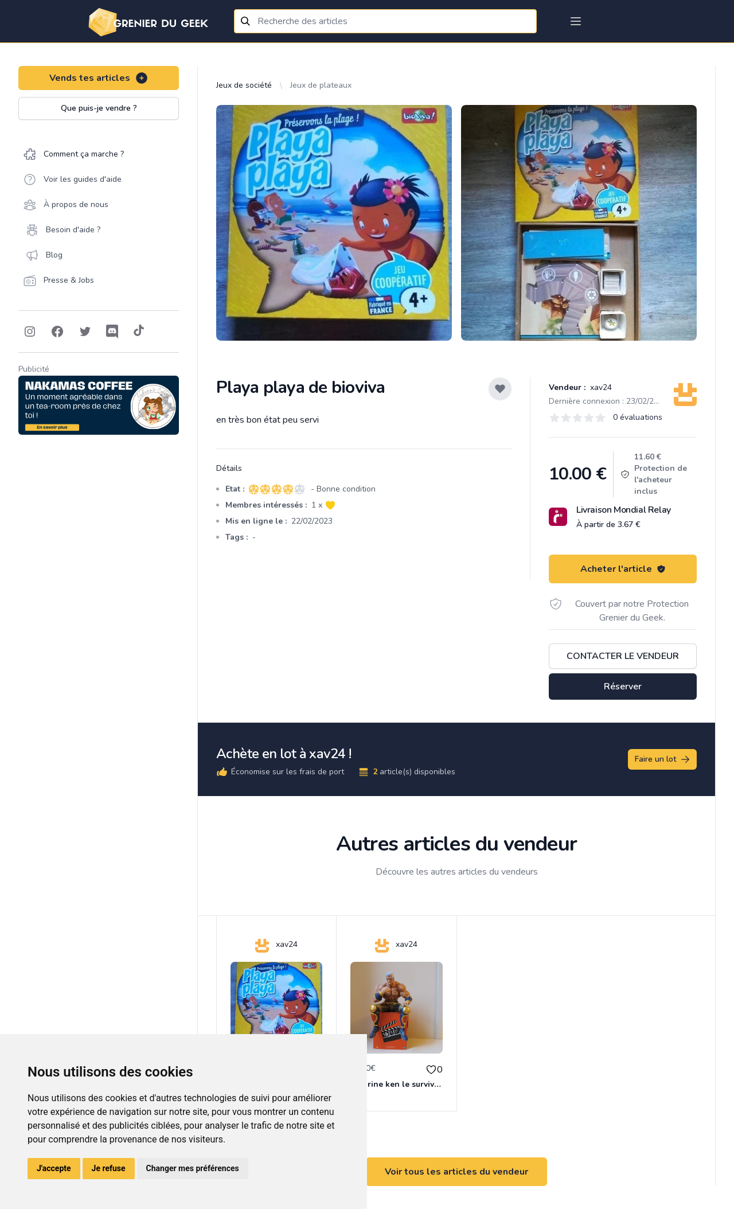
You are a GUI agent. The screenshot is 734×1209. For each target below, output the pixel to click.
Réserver (623, 686)
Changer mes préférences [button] (192, 1168)
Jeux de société (244, 85)
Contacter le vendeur (623, 656)
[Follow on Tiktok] (139, 331)
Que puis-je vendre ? (99, 108)
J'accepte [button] (54, 1168)
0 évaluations (637, 417)
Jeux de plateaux (321, 85)
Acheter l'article (623, 569)
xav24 (600, 387)
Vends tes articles (99, 78)
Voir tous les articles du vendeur (456, 1171)
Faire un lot (663, 759)
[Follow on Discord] (112, 331)
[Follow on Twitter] (85, 331)
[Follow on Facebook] (57, 331)
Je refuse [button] (109, 1168)
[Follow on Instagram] (30, 331)
